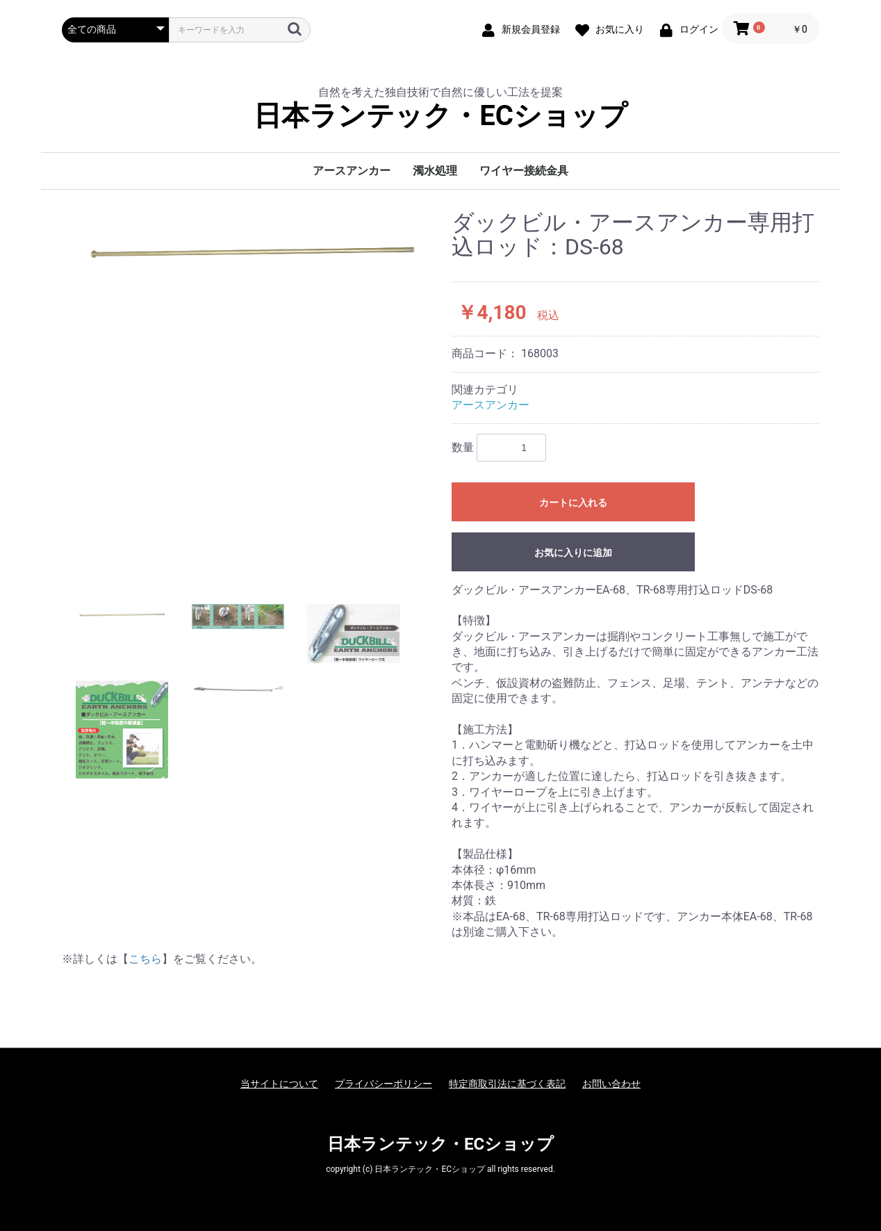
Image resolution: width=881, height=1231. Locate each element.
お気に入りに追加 (573, 552)
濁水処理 (435, 170)
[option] (251, 252)
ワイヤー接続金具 (523, 170)
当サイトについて (279, 1083)
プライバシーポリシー (383, 1083)
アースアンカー (351, 170)
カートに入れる (573, 502)
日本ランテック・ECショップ (440, 116)
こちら (145, 958)
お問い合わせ (611, 1083)
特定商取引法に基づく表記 (507, 1083)
